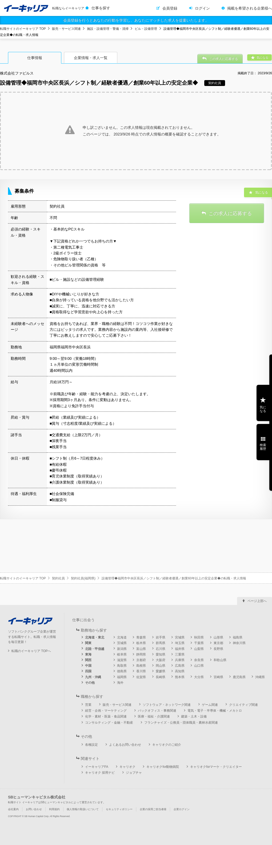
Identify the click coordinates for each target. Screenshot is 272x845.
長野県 (218, 649)
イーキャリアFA (96, 767)
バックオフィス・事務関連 (157, 710)
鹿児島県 (239, 677)
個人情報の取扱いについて (83, 809)
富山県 (141, 649)
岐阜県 (122, 654)
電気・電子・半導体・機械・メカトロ (214, 710)
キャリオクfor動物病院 (162, 767)
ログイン (202, 8)
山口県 (199, 665)
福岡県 (122, 677)
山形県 (218, 637)
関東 (88, 643)
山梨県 (199, 649)
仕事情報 (34, 58)
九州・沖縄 (93, 677)
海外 (120, 683)
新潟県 (122, 649)
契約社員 (58, 578)
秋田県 (199, 637)
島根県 (141, 665)
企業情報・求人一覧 (90, 58)
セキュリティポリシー (119, 809)
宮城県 (180, 637)
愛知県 (160, 654)
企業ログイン (182, 809)
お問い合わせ (34, 809)
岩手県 (160, 637)
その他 (90, 683)
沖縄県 (260, 677)
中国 (88, 665)
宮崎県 (218, 677)
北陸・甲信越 (94, 649)
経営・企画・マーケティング (106, 710)
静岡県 (141, 654)
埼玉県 (180, 643)
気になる (263, 409)
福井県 (180, 649)
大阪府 (160, 660)
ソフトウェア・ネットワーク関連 (167, 705)
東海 (88, 654)
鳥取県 (122, 665)
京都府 (141, 660)
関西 (88, 660)
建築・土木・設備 (194, 716)
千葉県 (199, 643)
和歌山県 (220, 660)
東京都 (218, 643)
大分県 (199, 677)
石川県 (160, 649)
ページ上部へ (257, 601)
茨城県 (122, 643)
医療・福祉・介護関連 (154, 716)
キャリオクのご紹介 (166, 745)
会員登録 (169, 8)
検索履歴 (263, 447)
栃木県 (141, 643)
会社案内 (13, 809)
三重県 (180, 654)
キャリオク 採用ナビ (100, 772)
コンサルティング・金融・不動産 (109, 722)
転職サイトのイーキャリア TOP (23, 29)
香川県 (141, 671)
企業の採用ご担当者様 (153, 809)
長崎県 (160, 677)
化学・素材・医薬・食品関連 (106, 716)
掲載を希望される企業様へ (249, 8)
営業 (88, 705)
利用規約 (54, 809)
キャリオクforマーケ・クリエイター (216, 767)
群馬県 (160, 643)
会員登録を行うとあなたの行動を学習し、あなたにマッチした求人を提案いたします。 (136, 20)
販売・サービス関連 (66, 29)
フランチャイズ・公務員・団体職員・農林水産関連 (181, 722)
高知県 (180, 671)
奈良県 (199, 660)
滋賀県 (122, 660)
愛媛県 (160, 671)
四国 (88, 671)
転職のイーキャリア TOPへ (31, 651)
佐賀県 (141, 677)
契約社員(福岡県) (83, 578)
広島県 (180, 665)
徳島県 (122, 671)
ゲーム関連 (210, 705)
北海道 (122, 637)
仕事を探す (100, 8)
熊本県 (180, 677)
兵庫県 (180, 660)
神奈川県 (239, 643)
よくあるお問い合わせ (125, 745)
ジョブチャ (134, 772)
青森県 (141, 637)
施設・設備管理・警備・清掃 (108, 29)
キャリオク (127, 767)
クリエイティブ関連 (243, 705)
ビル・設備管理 (146, 29)
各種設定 (91, 745)
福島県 (237, 637)
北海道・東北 (94, 637)
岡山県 (160, 665)
